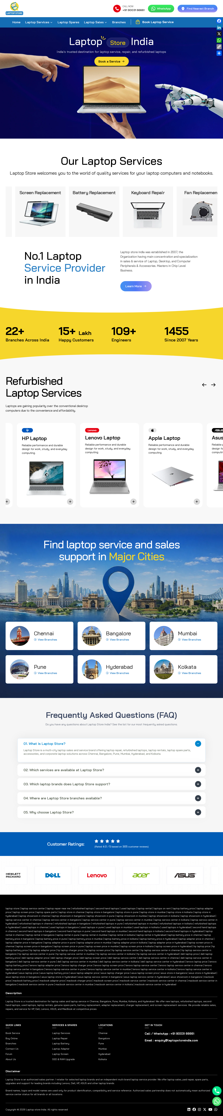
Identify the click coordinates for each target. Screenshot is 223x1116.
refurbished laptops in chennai (36, 923)
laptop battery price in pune (51, 938)
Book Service (13, 1033)
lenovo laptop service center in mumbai (109, 969)
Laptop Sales (94, 22)
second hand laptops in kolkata (146, 931)
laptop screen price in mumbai (102, 946)
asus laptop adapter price (84, 973)
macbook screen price (106, 980)
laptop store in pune (127, 912)
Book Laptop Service (154, 21)
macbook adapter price (52, 980)
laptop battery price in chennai (185, 934)
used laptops (128, 908)
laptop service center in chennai (23, 919)
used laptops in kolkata (147, 927)
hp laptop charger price (70, 950)
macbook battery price (25, 980)
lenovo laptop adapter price (45, 965)
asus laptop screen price (145, 973)
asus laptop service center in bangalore (100, 976)
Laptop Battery (60, 1043)
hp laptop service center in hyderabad (158, 953)
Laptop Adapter (60, 1048)
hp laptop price (202, 946)
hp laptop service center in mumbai (75, 953)
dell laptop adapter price (35, 957)
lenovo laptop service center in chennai (181, 965)
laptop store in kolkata (179, 912)
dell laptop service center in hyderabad (162, 961)
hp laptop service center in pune (36, 953)
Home (16, 22)
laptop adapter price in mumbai (94, 942)
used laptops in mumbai (119, 927)
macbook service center (133, 980)
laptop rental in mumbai (94, 934)
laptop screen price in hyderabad (173, 946)
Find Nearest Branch (197, 8)
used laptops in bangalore (64, 927)
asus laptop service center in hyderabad (146, 976)
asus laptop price (28, 973)
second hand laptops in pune (74, 931)
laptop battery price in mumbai (86, 938)
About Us (11, 1059)
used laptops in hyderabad (176, 927)
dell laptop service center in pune (37, 961)
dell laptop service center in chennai (158, 957)
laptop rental (144, 908)
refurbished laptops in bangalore (72, 923)
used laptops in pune (92, 927)
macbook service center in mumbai (74, 984)
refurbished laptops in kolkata (176, 923)
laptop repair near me (58, 908)
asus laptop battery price (54, 973)
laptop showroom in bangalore (68, 915)
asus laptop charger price (115, 973)
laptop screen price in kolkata (137, 946)
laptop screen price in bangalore (34, 946)
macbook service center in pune (36, 984)
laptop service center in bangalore (62, 919)
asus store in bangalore (174, 973)
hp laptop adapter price (43, 950)
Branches (119, 22)
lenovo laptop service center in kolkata (154, 969)
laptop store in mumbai (153, 912)
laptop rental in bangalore (40, 934)
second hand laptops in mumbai (109, 931)
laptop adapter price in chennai (196, 938)
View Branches (45, 639)
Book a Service (111, 61)
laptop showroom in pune (101, 915)
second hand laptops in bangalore (37, 931)
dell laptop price (190, 953)
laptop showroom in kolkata (164, 915)
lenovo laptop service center (141, 965)
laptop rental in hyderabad (151, 934)
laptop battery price (184, 908)
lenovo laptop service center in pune (65, 969)
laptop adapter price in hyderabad (167, 942)
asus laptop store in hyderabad (59, 976)
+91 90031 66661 (134, 10)
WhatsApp (161, 8)
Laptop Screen (60, 1054)
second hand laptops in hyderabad (184, 931)
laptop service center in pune (99, 919)
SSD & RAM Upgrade (63, 1059)
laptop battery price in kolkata (121, 938)
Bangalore (104, 1038)
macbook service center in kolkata (114, 984)
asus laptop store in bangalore (23, 976)
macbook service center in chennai (167, 980)
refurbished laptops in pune (107, 923)
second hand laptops (107, 908)
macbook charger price (79, 980)
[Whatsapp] (216, 1101)
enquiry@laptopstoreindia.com (176, 1040)
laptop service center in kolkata (171, 919)
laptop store (12, 908)
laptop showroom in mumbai (131, 915)
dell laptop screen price (93, 957)
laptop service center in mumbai (134, 919)
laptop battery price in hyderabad (158, 938)
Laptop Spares (68, 22)
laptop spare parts (46, 912)
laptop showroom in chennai (34, 915)
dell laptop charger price (64, 957)
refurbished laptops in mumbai (141, 923)
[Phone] (216, 1090)
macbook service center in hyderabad (155, 984)
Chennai (102, 1033)
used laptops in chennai (35, 927)
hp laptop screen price (97, 950)
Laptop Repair (60, 1038)
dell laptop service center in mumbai (77, 961)
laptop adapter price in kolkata (130, 942)
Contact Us (12, 1048)
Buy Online (12, 1038)
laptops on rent (162, 908)
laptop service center (33, 908)
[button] (204, 384)
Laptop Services (37, 22)
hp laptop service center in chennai (160, 950)
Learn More (136, 286)
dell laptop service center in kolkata (119, 961)
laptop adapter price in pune (59, 942)
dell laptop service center (122, 957)
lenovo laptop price (196, 961)
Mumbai (102, 1048)
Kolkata (102, 1059)
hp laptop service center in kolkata (116, 953)
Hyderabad (104, 1054)
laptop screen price (23, 912)
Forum (9, 1054)
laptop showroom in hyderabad (198, 915)
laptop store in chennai (71, 912)
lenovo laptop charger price (77, 965)
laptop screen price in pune (69, 946)
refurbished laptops (83, 908)
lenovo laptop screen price (109, 965)
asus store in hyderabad (202, 973)
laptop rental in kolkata (122, 934)
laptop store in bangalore (100, 912)
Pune (101, 1043)
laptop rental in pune (67, 934)
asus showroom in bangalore (186, 976)
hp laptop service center (125, 950)
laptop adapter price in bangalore (24, 942)
